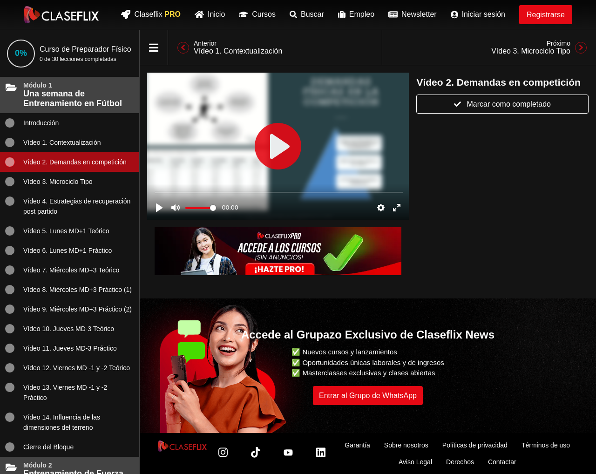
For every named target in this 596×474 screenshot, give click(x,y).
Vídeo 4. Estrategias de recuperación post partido (67, 205)
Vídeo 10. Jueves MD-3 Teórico (59, 329)
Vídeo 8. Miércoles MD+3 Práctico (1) (68, 289)
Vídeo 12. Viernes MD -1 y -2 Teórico (67, 368)
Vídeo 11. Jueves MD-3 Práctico (61, 348)
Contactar (502, 462)
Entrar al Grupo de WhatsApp (368, 396)
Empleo (356, 14)
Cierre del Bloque (39, 447)
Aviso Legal (415, 462)
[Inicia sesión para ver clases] (278, 146)
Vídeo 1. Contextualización (53, 142)
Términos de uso (546, 445)
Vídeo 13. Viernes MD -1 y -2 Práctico (56, 391)
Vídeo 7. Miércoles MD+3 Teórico (62, 270)
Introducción (32, 123)
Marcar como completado (502, 104)
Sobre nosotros (406, 445)
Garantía (357, 445)
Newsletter (412, 14)
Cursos (257, 14)
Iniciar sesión (478, 14)
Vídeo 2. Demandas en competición (66, 162)
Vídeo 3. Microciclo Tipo (49, 181)
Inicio (210, 14)
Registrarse (546, 15)
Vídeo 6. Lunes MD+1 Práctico (58, 250)
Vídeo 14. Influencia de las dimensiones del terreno (52, 421)
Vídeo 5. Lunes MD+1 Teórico (57, 231)
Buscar (307, 14)
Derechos (460, 462)
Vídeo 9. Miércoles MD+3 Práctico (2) (68, 309)
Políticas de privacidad (475, 445)
